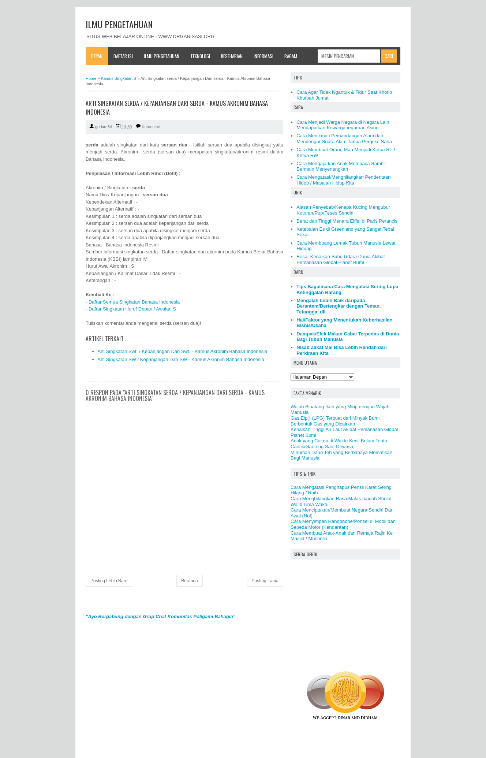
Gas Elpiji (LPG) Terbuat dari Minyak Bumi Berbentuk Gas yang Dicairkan (335, 421)
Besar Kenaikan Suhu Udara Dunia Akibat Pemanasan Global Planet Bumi (340, 259)
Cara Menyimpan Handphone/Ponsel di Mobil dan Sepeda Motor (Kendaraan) (343, 524)
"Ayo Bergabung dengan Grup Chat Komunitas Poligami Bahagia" (160, 616)
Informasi (263, 56)
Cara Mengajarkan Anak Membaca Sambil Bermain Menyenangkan (341, 166)
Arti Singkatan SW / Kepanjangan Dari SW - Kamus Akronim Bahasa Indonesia (181, 359)
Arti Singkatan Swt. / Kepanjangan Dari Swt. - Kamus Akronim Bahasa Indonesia (183, 351)
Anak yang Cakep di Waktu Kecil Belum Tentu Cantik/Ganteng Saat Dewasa (339, 443)
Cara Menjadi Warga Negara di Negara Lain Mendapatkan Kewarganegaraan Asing (342, 125)
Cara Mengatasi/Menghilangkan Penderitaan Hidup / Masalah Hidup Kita (343, 180)
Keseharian (232, 56)
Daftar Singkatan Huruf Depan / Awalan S (132, 309)
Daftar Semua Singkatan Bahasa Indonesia (134, 302)
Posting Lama (265, 580)
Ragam (290, 56)
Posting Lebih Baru (108, 580)
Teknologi (200, 56)
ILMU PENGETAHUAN (119, 24)
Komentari (151, 127)
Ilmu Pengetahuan (161, 56)
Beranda (189, 580)
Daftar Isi (123, 56)
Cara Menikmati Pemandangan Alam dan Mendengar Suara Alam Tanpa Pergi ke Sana (344, 138)
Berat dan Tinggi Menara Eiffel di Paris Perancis (346, 221)
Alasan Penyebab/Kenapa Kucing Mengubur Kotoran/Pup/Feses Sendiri (343, 210)
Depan (96, 56)
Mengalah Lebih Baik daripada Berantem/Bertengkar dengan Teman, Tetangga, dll (338, 306)
